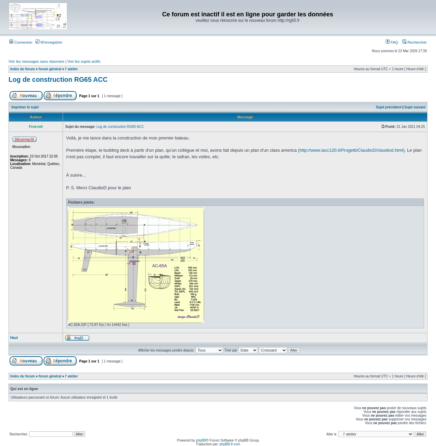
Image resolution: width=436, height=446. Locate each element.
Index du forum (22, 69)
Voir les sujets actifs (83, 61)
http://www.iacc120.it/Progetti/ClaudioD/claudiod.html (351, 150)
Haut (14, 338)
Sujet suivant (414, 107)
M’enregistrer (48, 42)
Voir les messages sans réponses (36, 61)
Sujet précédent (389, 107)
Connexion (20, 42)
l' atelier (71, 69)
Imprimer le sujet (25, 107)
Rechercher (414, 42)
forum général (49, 69)
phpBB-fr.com (230, 444)
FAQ (392, 42)
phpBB (201, 440)
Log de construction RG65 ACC (58, 79)
